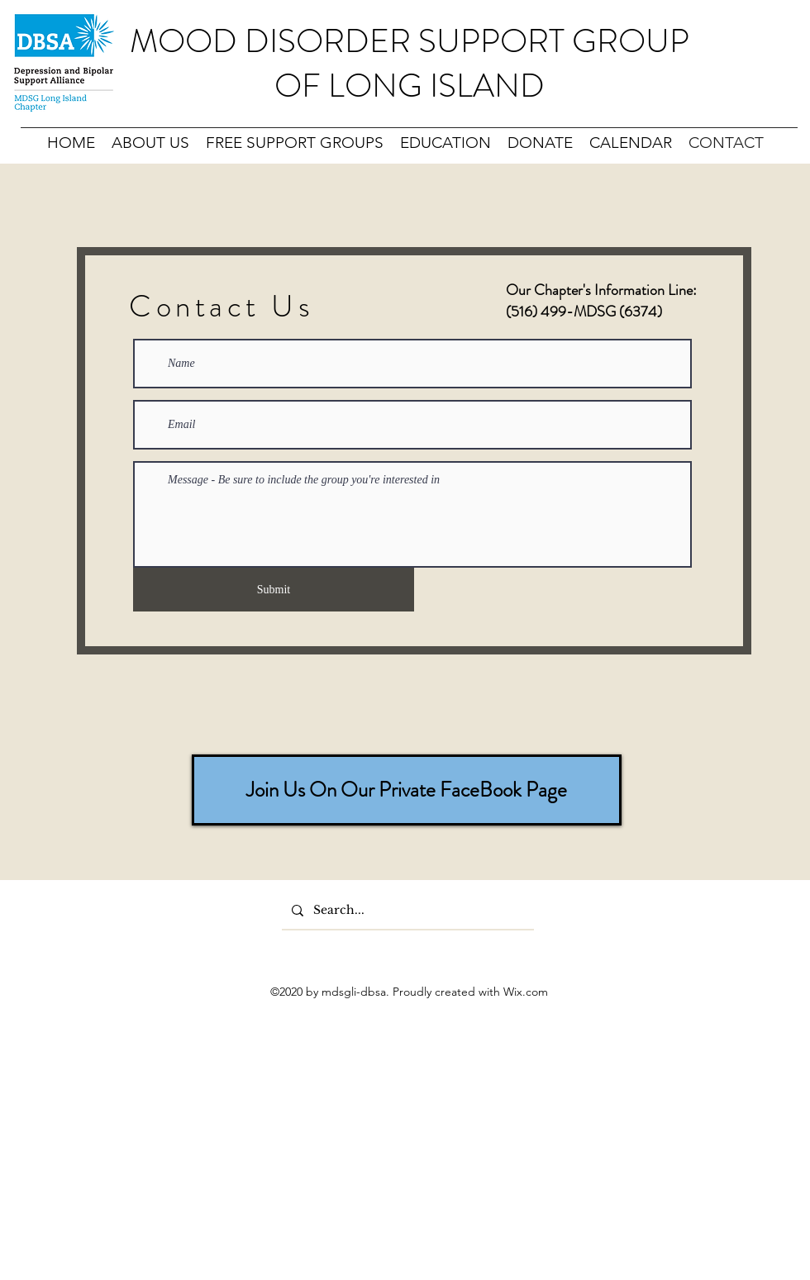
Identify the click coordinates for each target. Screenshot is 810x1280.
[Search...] (406, 910)
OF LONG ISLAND (409, 85)
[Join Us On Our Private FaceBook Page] (407, 790)
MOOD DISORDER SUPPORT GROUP (409, 40)
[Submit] (273, 589)
